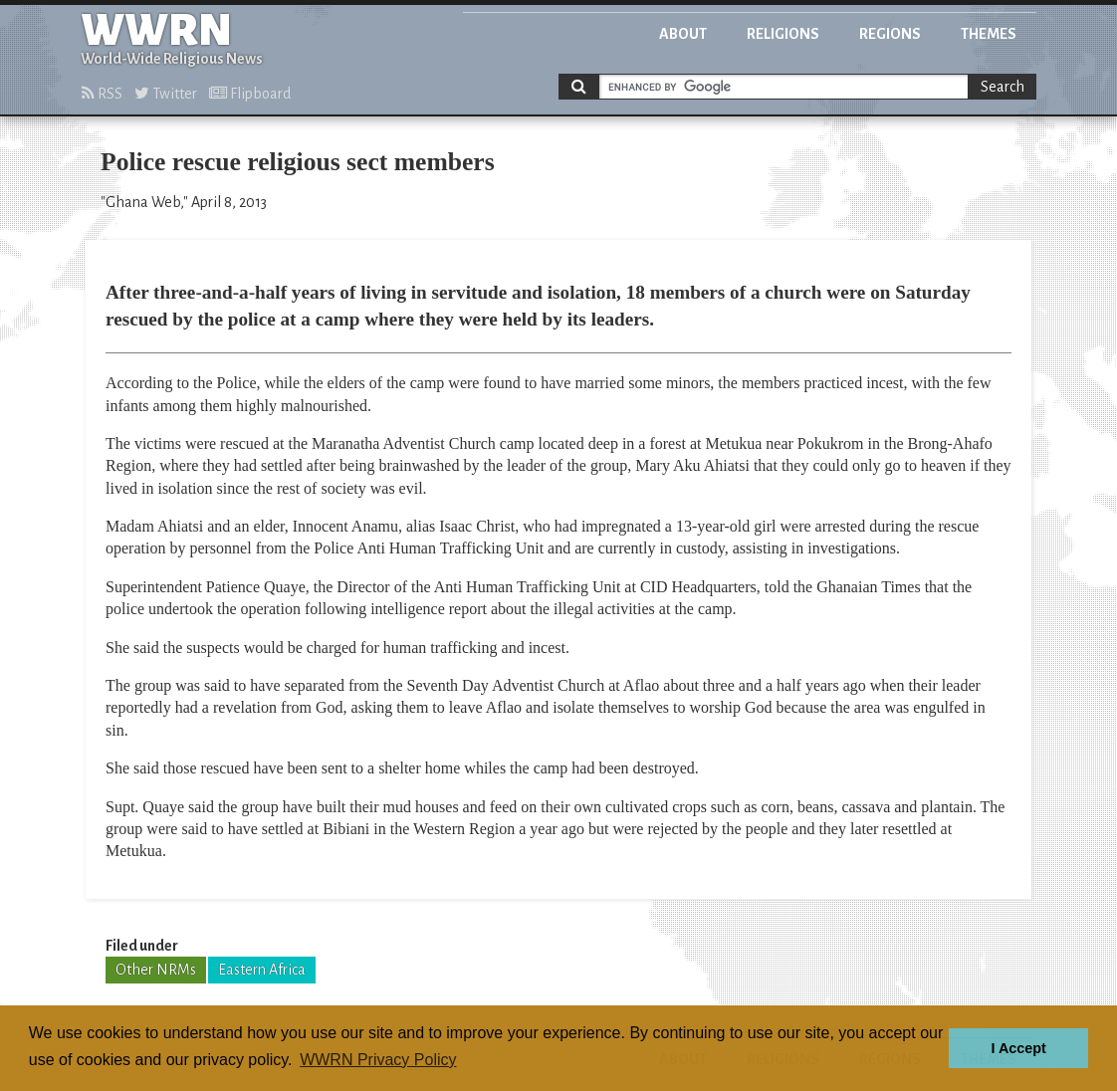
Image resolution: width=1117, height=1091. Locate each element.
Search (1002, 87)
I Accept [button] (1018, 1048)
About (683, 34)
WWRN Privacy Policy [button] (378, 1059)
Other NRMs (155, 970)
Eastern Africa (262, 970)
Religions (783, 34)
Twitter (165, 94)
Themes (988, 34)
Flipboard (250, 94)
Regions (890, 34)
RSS (102, 94)
